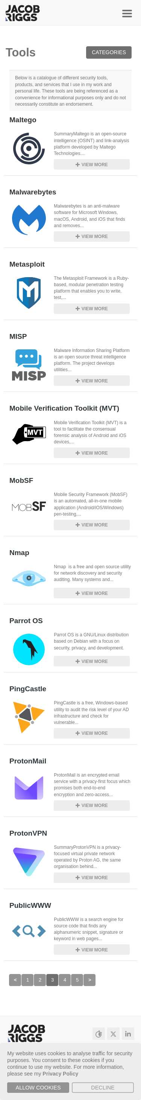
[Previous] (15, 980)
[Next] (89, 980)
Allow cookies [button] (38, 1088)
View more (92, 164)
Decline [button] (102, 1088)
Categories (109, 52)
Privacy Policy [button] (60, 1074)
